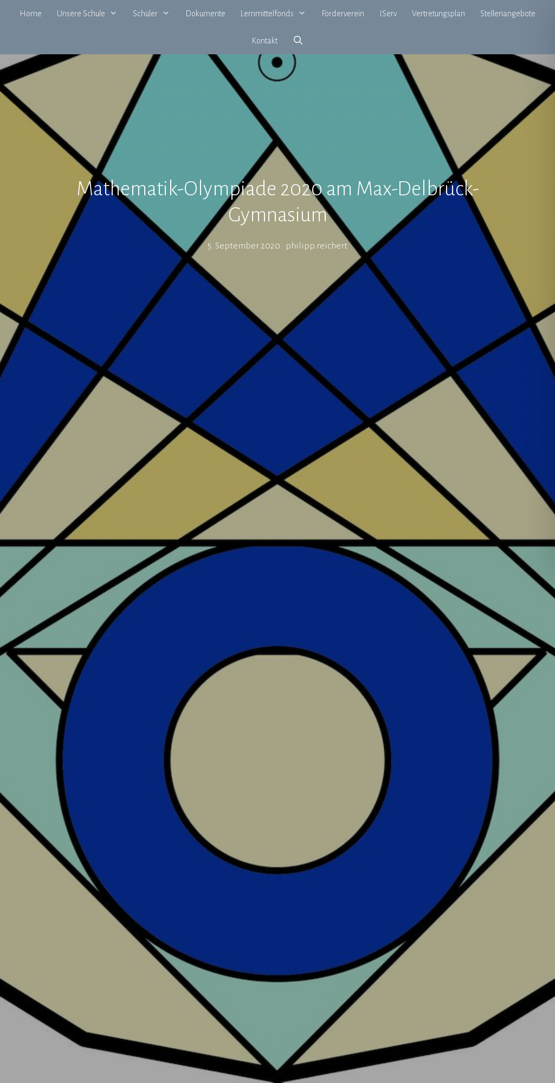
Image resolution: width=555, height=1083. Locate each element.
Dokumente (205, 13)
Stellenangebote (507, 13)
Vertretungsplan (438, 13)
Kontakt (264, 40)
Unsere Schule (91, 13)
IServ (388, 13)
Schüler (155, 13)
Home (31, 13)
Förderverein (342, 13)
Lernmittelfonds (277, 13)
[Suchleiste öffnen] (298, 40)
